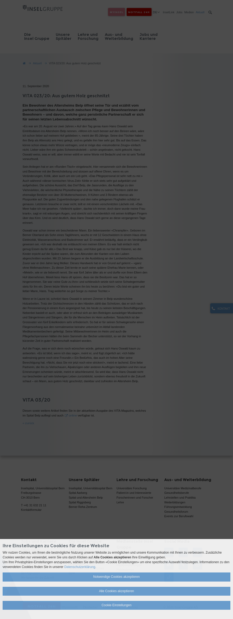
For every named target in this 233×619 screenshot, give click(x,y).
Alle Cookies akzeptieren (116, 591)
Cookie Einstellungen (117, 605)
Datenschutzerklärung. (80, 567)
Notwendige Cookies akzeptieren (116, 577)
